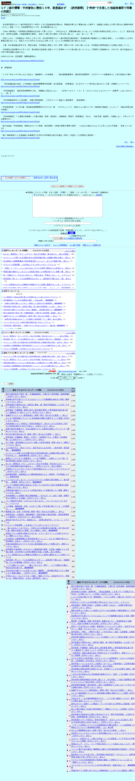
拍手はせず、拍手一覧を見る (45, 178)
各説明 (99, 195)
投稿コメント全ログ (42, 249)
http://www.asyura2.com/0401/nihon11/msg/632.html (20, 103)
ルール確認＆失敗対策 (73, 242)
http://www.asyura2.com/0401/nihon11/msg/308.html (20, 86)
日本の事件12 (32, 4)
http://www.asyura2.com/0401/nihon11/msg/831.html (20, 138)
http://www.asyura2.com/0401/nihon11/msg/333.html (20, 80)
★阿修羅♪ (61, 4)
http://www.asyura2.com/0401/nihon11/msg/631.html (20, 112)
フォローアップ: (7, 156)
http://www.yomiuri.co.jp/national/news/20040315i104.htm (22, 61)
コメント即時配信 (60, 249)
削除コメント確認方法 (92, 249)
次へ (126, 3)
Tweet (3, 18)
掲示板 (24, 4)
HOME (18, 4)
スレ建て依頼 (75, 249)
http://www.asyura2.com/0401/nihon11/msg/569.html (20, 131)
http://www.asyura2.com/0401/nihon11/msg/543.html (20, 96)
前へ (132, 3)
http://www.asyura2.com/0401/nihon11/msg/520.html (20, 121)
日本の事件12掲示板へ (125, 146)
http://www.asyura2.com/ (67, 375)
